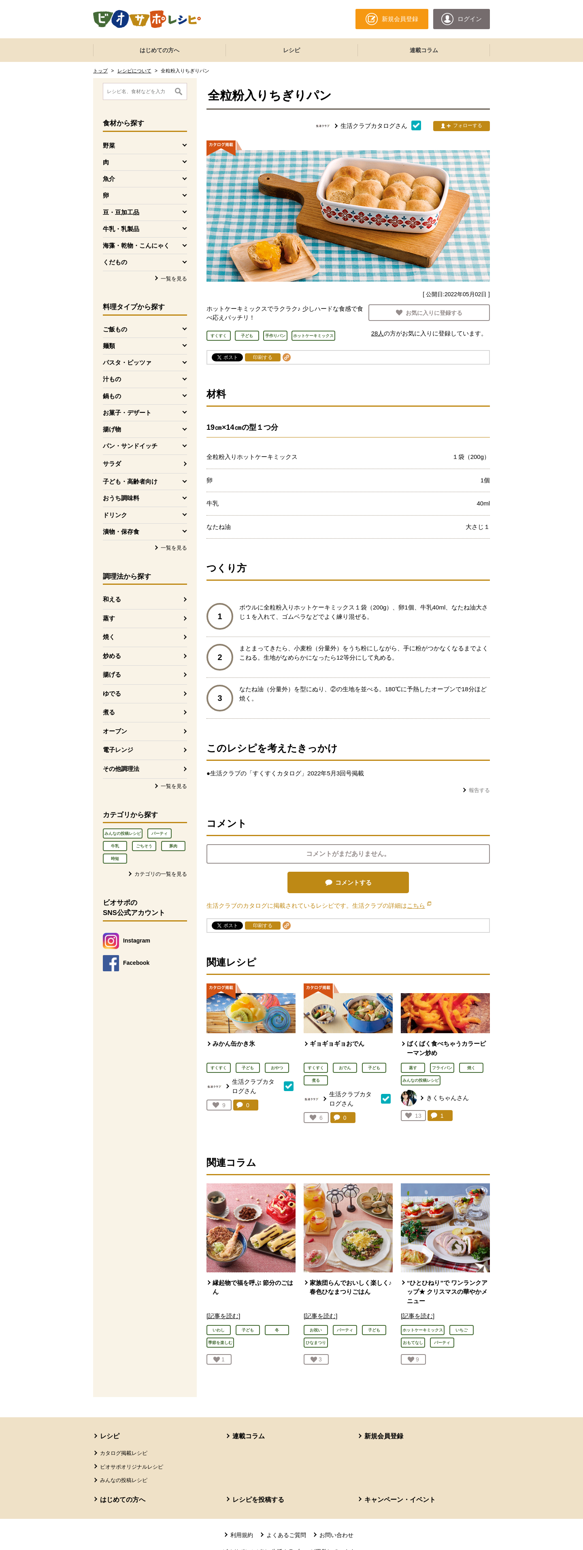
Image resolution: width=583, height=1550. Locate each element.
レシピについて (134, 71)
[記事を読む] (223, 1315)
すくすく (219, 1068)
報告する (479, 790)
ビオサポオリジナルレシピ (131, 1467)
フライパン (442, 1068)
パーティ (159, 833)
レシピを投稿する (258, 1499)
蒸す (109, 618)
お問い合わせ (336, 1535)
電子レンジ (118, 749)
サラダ (112, 463)
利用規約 (241, 1535)
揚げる (112, 674)
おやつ (277, 1068)
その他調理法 (121, 768)
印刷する (262, 357)
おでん (345, 1068)
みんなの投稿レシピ (122, 833)
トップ (100, 71)
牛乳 (115, 846)
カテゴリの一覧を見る (160, 874)
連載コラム (424, 50)
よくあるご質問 (286, 1535)
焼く (109, 636)
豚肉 (173, 846)
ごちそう (144, 846)
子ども (248, 1068)
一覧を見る (174, 279)
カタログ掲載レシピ (123, 1453)
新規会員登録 (383, 1436)
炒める (112, 655)
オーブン (115, 731)
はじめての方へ (159, 50)
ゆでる (112, 693)
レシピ (291, 50)
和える (112, 599)
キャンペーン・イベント (400, 1499)
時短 (115, 858)
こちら (419, 905)
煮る (109, 712)
